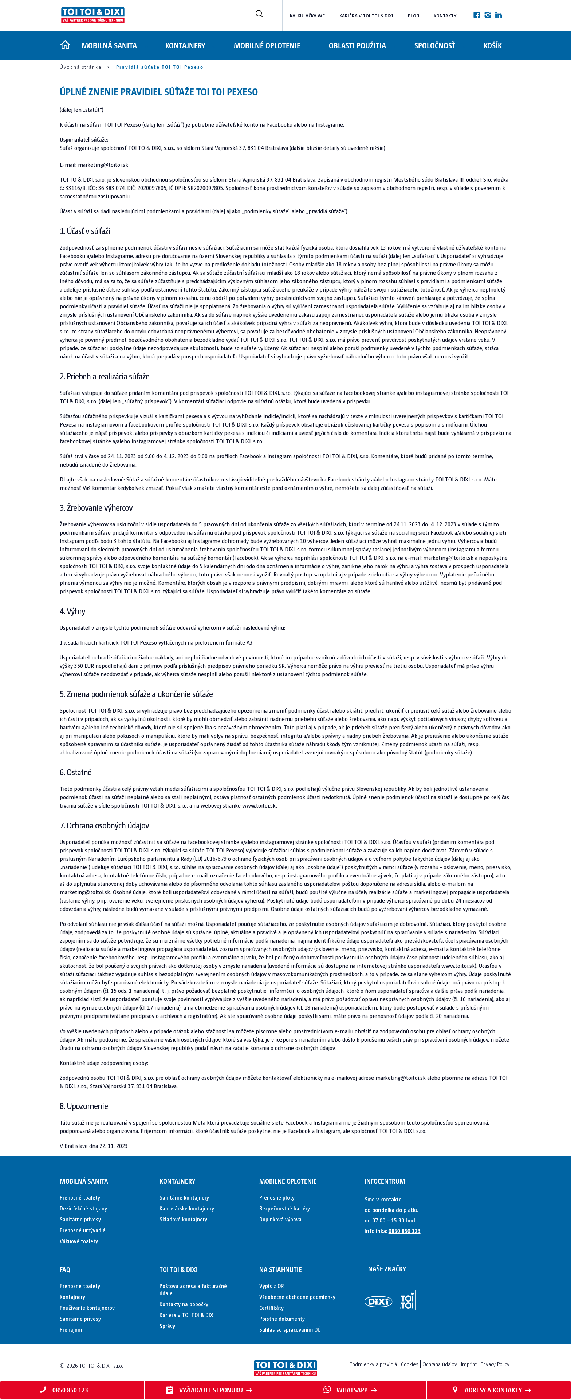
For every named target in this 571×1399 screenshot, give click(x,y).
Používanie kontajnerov (87, 1307)
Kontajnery (187, 45)
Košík (500, 45)
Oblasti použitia (361, 45)
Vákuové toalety (79, 1240)
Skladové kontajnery (183, 1219)
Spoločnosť (440, 45)
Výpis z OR (271, 1285)
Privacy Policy (495, 1364)
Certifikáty (271, 1307)
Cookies (409, 1364)
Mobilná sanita (109, 45)
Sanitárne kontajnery (184, 1197)
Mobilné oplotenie (270, 45)
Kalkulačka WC (307, 15)
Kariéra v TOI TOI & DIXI (366, 15)
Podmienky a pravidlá (373, 1364)
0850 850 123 (405, 1230)
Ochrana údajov (439, 1364)
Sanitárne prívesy (80, 1219)
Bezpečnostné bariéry (284, 1208)
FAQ (65, 1269)
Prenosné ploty (277, 1197)
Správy (167, 1325)
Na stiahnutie (280, 1269)
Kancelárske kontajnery (187, 1208)
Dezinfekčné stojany (83, 1208)
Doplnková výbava (280, 1219)
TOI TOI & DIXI (179, 1269)
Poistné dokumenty (282, 1318)
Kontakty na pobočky (184, 1303)
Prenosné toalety (80, 1197)
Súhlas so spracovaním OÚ (290, 1329)
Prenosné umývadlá (83, 1229)
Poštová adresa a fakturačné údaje (193, 1289)
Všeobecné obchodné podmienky (297, 1296)
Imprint (469, 1364)
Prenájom (71, 1329)
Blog (413, 15)
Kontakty (445, 15)
